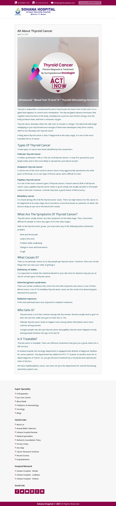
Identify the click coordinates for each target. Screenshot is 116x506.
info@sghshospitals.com (63, 3)
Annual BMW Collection (26, 428)
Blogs (19, 413)
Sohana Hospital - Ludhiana (28, 475)
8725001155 (22, 3)
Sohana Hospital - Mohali (27, 471)
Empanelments (23, 459)
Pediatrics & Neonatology (28, 405)
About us (20, 424)
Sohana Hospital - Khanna (27, 479)
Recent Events (23, 455)
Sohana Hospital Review (27, 432)
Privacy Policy (22, 444)
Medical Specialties (25, 436)
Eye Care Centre (24, 397)
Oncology (21, 409)
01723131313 (40, 3)
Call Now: (90, 2)
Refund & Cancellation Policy (29, 440)
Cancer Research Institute (28, 452)
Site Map (20, 448)
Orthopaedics (22, 394)
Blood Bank (21, 401)
